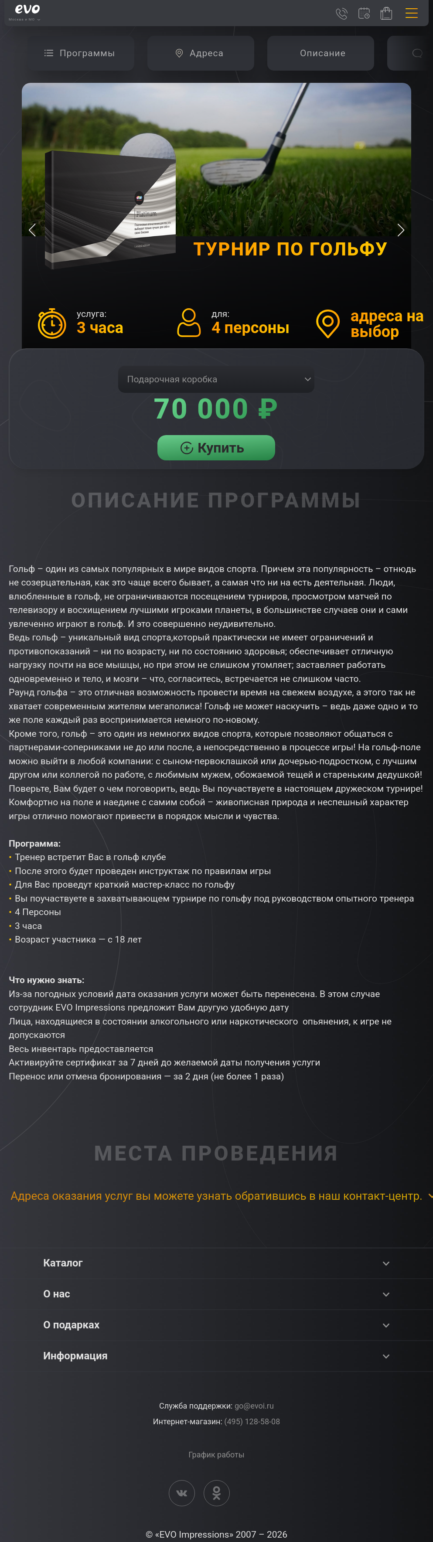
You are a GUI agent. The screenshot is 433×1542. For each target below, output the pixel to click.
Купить (221, 447)
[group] (80, 53)
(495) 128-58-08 (252, 1421)
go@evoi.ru (254, 1405)
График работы (216, 1454)
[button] (401, 230)
